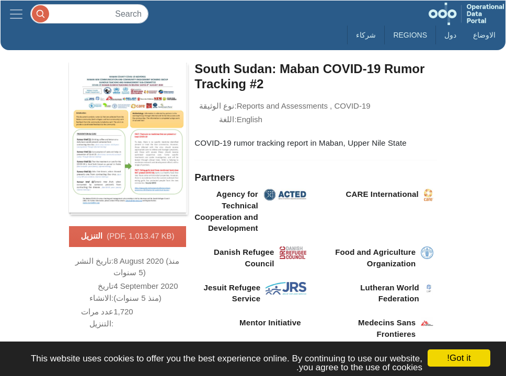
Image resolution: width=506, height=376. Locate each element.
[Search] (89, 14)
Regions (410, 35)
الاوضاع (484, 35)
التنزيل (127, 236)
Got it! (458, 358)
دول (450, 35)
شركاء (366, 35)
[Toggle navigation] (16, 14)
